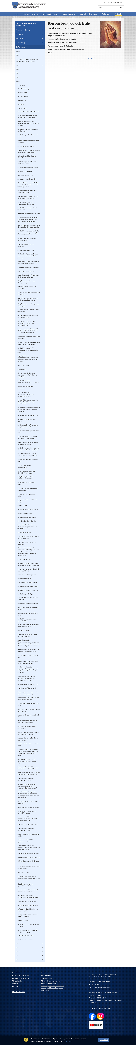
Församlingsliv (17, 981)
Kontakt (15, 986)
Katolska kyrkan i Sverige (20, 978)
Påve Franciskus (46, 975)
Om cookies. (67, 1041)
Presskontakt (45, 990)
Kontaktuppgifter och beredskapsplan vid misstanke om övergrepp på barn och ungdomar (52, 986)
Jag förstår (104, 1040)
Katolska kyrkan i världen (20, 975)
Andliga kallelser (46, 978)
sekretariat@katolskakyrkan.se (99, 987)
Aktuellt (15, 983)
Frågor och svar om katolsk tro (51, 981)
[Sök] (108, 7)
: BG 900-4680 (99, 1008)
